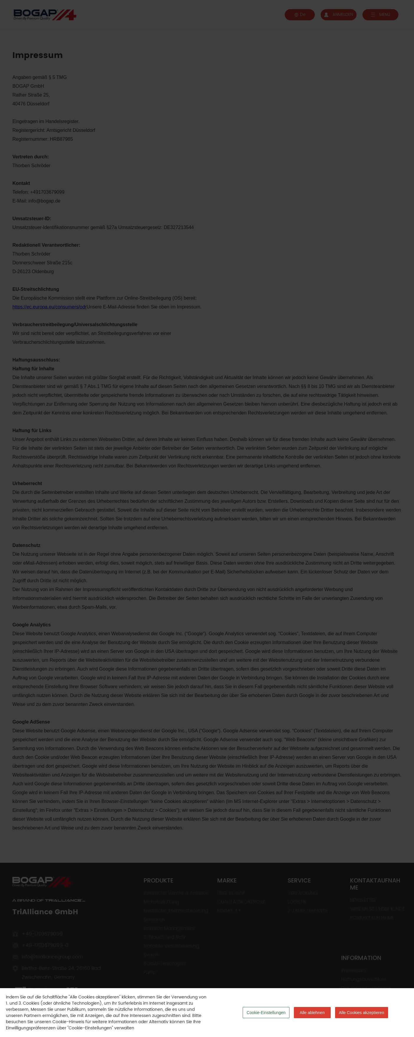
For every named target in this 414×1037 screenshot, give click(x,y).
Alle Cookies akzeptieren (361, 1012)
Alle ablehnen (312, 1012)
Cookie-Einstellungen (265, 1012)
